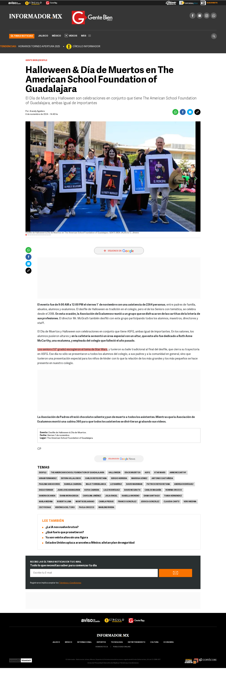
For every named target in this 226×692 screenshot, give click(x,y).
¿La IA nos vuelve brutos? (62, 527)
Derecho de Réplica (111, 663)
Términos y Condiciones (70, 583)
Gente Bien (32, 60)
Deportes (101, 642)
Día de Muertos (132, 473)
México (56, 36)
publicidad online (122, 647)
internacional (84, 642)
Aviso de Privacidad (95, 663)
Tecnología (117, 642)
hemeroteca (101, 647)
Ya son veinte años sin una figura (67, 537)
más (86, 36)
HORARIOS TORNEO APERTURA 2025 (39, 46)
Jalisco (43, 36)
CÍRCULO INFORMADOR (86, 46)
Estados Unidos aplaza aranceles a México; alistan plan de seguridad (90, 542)
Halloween (114, 473)
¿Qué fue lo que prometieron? (65, 532)
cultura (154, 642)
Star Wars (159, 473)
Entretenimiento (136, 642)
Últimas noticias (22, 36)
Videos (71, 35)
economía (169, 642)
